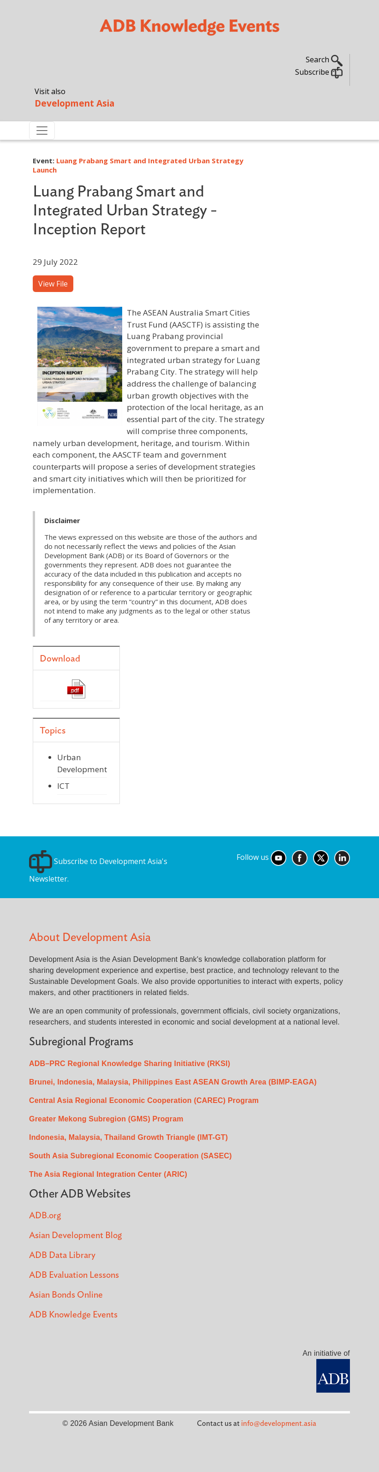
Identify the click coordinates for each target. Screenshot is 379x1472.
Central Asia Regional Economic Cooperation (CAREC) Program (144, 1100)
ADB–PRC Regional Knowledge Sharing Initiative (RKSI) (129, 1063)
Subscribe (319, 72)
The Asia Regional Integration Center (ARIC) (108, 1174)
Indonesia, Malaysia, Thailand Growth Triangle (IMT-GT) (128, 1137)
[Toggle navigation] (42, 130)
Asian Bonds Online (66, 1295)
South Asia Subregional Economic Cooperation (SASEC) (130, 1156)
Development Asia (74, 103)
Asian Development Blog (75, 1235)
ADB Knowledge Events (73, 1315)
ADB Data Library (62, 1255)
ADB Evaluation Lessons (74, 1275)
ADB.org (45, 1215)
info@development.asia (278, 1423)
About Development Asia (90, 937)
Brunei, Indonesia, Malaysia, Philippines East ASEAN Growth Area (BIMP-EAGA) (173, 1082)
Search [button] (324, 59)
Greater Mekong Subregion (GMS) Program (106, 1119)
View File (53, 284)
